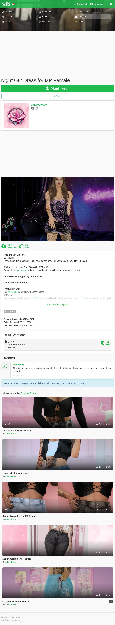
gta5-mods (18, 364)
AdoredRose (39, 104)
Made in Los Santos (10, 620)
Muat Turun (57, 88)
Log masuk (26, 383)
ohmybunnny (20, 270)
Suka (27, 247)
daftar (41, 383)
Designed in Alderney (11, 617)
